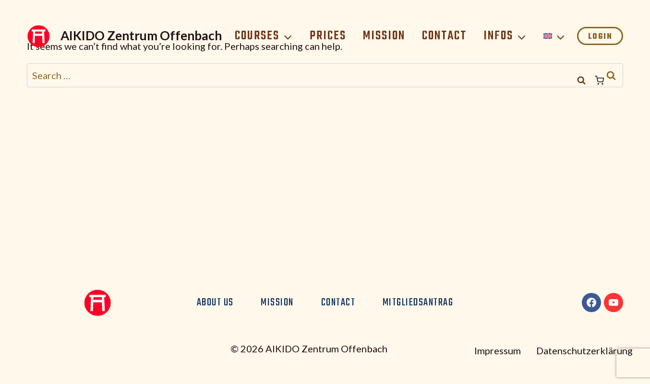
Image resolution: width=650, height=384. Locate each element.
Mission (384, 36)
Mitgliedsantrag (418, 302)
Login (600, 37)
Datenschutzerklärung (584, 350)
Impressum (497, 350)
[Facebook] (591, 302)
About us (215, 302)
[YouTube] (613, 302)
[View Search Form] (581, 80)
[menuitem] (554, 36)
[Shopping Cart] (609, 80)
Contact (444, 36)
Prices (328, 36)
